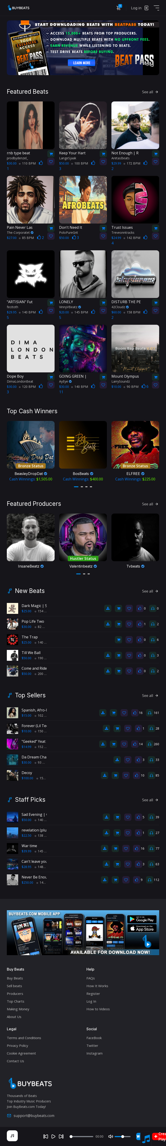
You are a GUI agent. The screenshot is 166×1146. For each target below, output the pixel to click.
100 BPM (79, 163)
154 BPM (43, 611)
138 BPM (43, 835)
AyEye (65, 381)
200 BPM (43, 673)
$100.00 (27, 778)
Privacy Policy (17, 1045)
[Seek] (81, 1136)
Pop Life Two (33, 621)
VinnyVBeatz (70, 307)
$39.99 (26, 851)
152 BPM (43, 747)
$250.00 (27, 882)
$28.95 (26, 867)
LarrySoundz (120, 381)
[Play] (53, 1136)
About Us (14, 1016)
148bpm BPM (46, 867)
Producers (15, 993)
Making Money (18, 1009)
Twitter (92, 1045)
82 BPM (42, 627)
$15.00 (26, 715)
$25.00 (26, 611)
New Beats (30, 591)
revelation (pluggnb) (39, 830)
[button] (76, 486)
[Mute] (110, 1136)
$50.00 (26, 658)
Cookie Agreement (21, 1053)
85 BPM (26, 238)
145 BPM (79, 312)
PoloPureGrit (68, 232)
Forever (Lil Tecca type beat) (46, 725)
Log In (91, 1001)
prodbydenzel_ (17, 158)
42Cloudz (120, 307)
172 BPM (131, 163)
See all (150, 91)
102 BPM (43, 715)
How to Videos (98, 1009)
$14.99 (26, 747)
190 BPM (43, 658)
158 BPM (131, 312)
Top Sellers (30, 695)
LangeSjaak (67, 158)
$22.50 (26, 835)
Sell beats (14, 986)
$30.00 (26, 627)
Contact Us (15, 1061)
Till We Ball (31, 652)
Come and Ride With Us (41, 668)
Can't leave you (35, 861)
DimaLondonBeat (20, 381)
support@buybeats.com (30, 1115)
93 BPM (42, 762)
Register (93, 993)
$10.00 (26, 731)
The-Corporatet (20, 232)
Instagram (94, 1053)
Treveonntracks (122, 232)
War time (29, 845)
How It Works (97, 986)
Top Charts (15, 1001)
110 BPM (27, 163)
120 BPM (27, 386)
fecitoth (12, 307)
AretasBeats (120, 158)
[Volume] (123, 1136)
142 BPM (131, 238)
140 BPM (27, 312)
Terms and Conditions (24, 1037)
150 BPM (43, 731)
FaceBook (94, 1037)
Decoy (27, 772)
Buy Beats (15, 978)
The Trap (30, 636)
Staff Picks (30, 800)
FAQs (90, 978)
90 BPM (130, 386)
